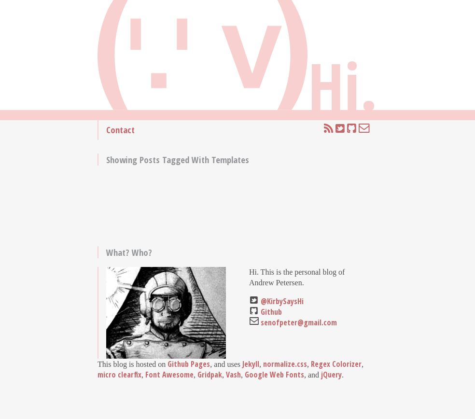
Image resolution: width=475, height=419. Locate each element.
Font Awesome (169, 374)
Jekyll (250, 364)
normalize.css (285, 364)
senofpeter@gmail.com (299, 322)
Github (271, 312)
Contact (120, 130)
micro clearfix (119, 374)
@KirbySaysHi (282, 301)
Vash (233, 374)
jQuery (331, 374)
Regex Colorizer (336, 364)
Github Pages (189, 364)
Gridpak (209, 374)
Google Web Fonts (274, 374)
